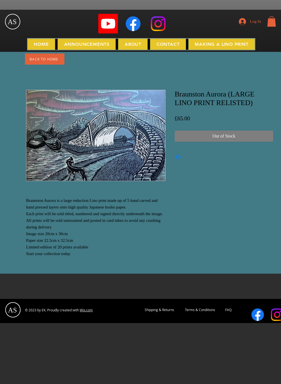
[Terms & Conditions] (200, 310)
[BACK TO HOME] (44, 59)
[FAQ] (228, 310)
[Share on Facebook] (178, 157)
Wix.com (86, 310)
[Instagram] (158, 24)
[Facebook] (133, 24)
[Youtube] (108, 24)
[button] (271, 21)
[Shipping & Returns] (159, 310)
